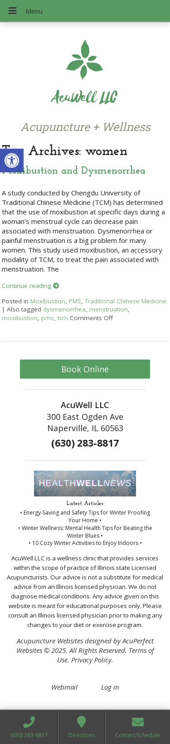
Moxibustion (47, 301)
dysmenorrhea (64, 309)
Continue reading (30, 286)
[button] (12, 160)
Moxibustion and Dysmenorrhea (74, 171)
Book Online (85, 369)
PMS (75, 301)
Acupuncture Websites (50, 640)
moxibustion (20, 318)
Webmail (64, 686)
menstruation (108, 309)
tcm (63, 318)
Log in (110, 686)
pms (47, 318)
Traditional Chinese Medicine (125, 301)
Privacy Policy (91, 659)
